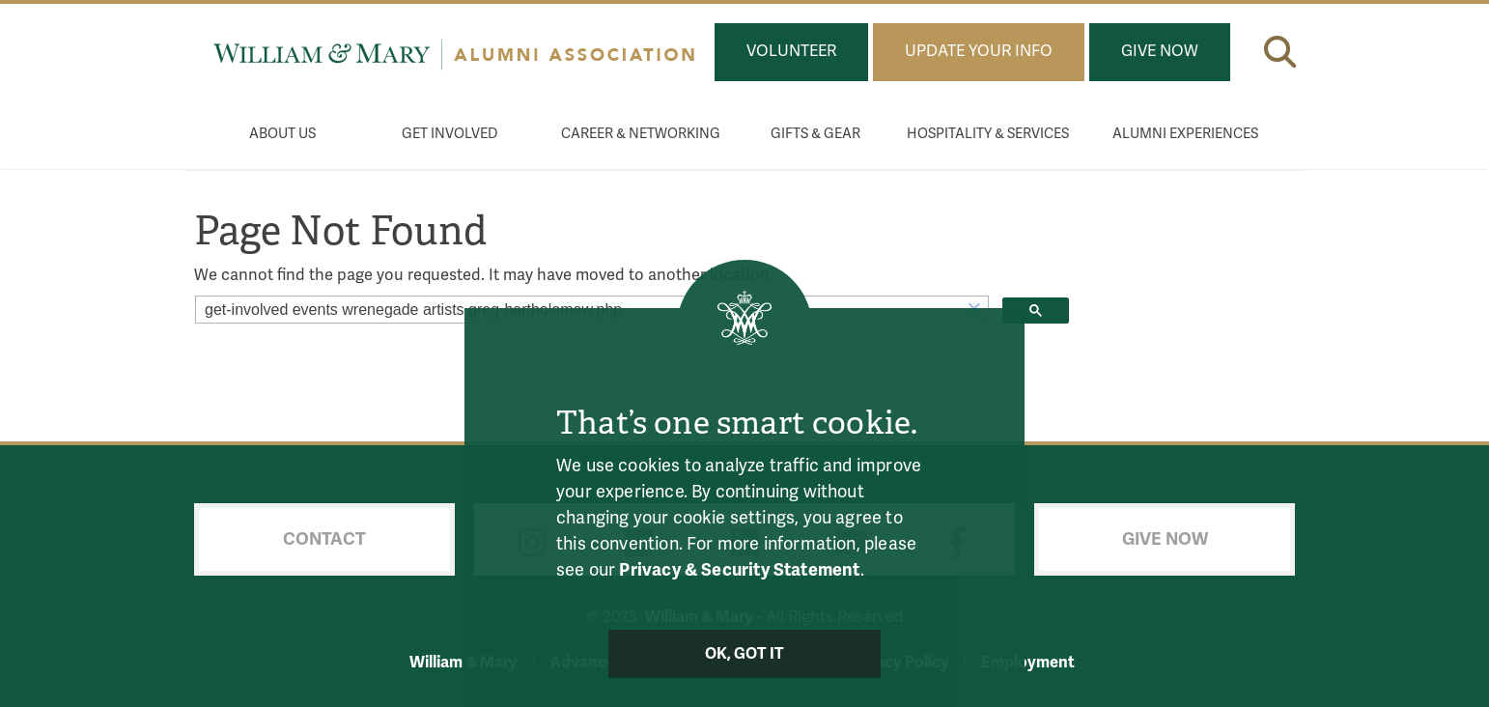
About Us (282, 134)
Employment (1028, 662)
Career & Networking (640, 134)
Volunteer (791, 51)
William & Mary (463, 662)
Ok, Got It (745, 654)
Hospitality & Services (988, 134)
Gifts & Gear (815, 134)
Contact (324, 539)
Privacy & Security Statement (739, 569)
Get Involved (450, 134)
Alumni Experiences (1185, 134)
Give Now (1159, 51)
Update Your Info (979, 51)
